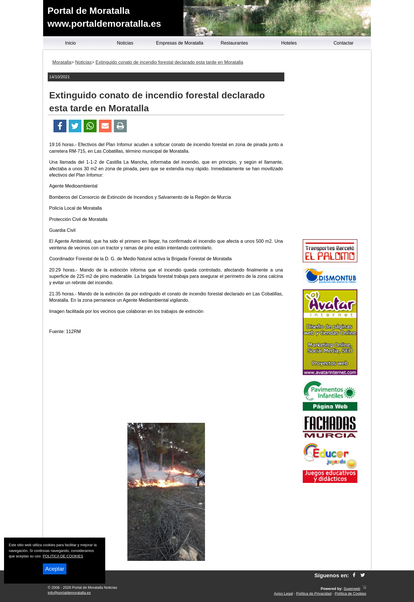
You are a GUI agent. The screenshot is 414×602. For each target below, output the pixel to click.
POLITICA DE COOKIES (63, 556)
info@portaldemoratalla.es (69, 592)
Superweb (352, 588)
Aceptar (54, 569)
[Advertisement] (166, 379)
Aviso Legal (283, 593)
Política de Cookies (350, 593)
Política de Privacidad (313, 593)
